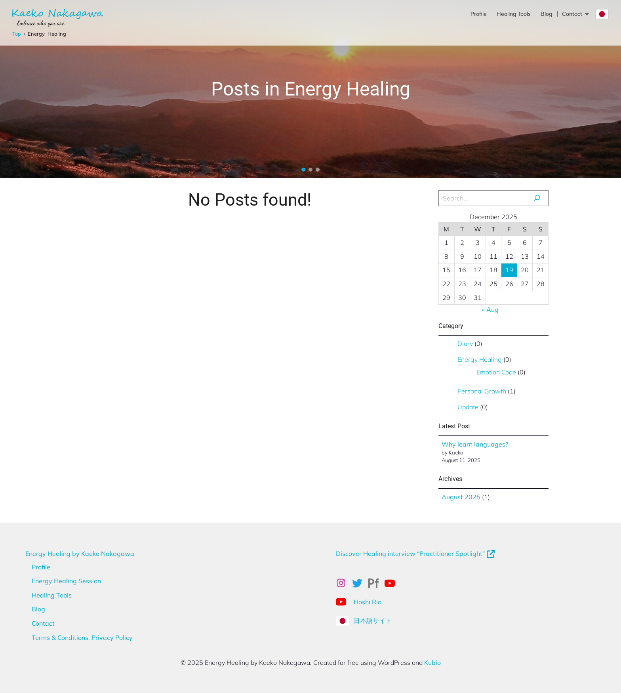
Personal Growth (481, 391)
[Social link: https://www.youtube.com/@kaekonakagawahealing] (393, 583)
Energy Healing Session (66, 581)
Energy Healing (479, 359)
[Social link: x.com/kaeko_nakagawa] (360, 583)
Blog (546, 13)
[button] (303, 170)
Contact (43, 623)
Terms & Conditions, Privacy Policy (82, 637)
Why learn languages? (475, 444)
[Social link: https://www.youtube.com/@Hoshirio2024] (344, 601)
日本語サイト (373, 620)
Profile (479, 13)
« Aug (490, 309)
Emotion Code (496, 372)
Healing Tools (514, 13)
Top (16, 34)
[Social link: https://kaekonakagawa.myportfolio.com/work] (376, 583)
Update (467, 407)
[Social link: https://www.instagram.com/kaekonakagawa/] (344, 583)
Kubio (432, 662)
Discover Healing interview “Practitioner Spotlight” (410, 553)
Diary (465, 343)
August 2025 (461, 497)
